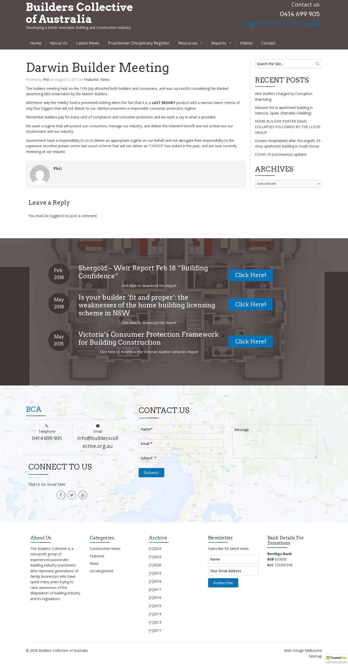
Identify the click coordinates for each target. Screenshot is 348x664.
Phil (46, 79)
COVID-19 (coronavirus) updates (281, 154)
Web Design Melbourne (303, 650)
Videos (246, 43)
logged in (57, 215)
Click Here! (250, 275)
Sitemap (315, 656)
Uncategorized (101, 571)
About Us (58, 43)
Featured (91, 79)
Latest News (87, 43)
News (105, 79)
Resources (188, 43)
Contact (268, 43)
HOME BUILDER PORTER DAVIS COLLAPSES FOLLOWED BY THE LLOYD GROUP (287, 127)
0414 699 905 (300, 14)
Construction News (105, 548)
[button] (336, 659)
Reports (218, 43)
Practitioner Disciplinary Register (139, 43)
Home (35, 43)
